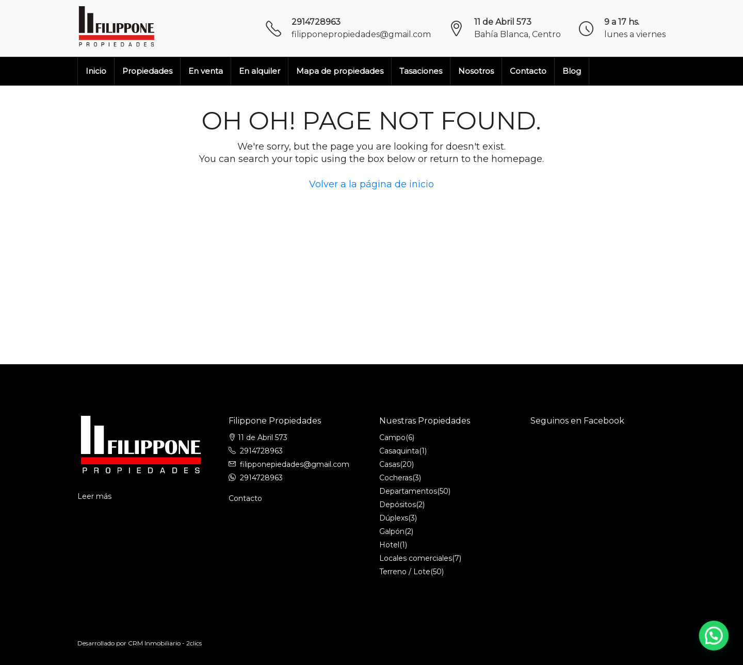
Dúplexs (393, 518)
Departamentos (408, 491)
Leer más (94, 496)
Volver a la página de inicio (371, 184)
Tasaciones (420, 71)
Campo (392, 437)
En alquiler (259, 71)
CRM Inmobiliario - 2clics (165, 643)
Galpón (392, 531)
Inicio (96, 71)
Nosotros (476, 71)
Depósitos (397, 504)
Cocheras (395, 477)
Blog (571, 71)
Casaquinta (399, 451)
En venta (205, 71)
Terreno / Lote (404, 571)
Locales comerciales (415, 558)
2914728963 (316, 22)
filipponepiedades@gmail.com (294, 464)
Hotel (389, 544)
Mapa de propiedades (339, 71)
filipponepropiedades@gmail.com (361, 34)
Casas (389, 464)
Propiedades (147, 71)
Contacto (528, 71)
